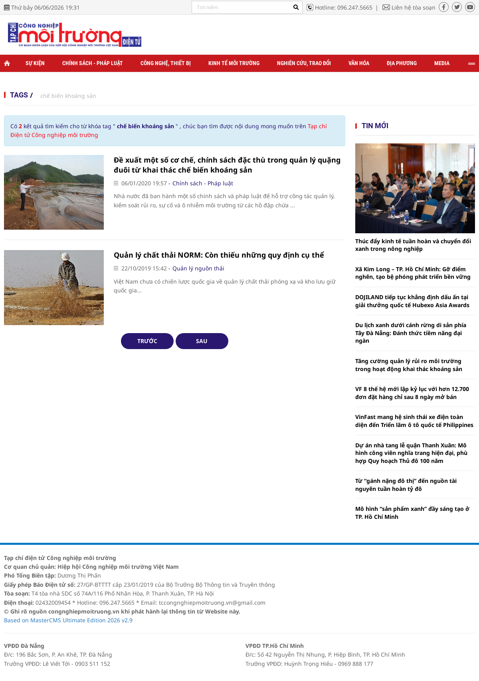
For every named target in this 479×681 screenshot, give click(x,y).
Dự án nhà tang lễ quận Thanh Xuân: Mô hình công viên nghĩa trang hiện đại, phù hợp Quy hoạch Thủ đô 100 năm (411, 453)
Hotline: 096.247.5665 (343, 7)
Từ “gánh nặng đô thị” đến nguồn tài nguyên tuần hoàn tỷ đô (406, 484)
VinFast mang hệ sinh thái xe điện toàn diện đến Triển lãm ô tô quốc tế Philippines (414, 421)
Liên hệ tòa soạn (413, 7)
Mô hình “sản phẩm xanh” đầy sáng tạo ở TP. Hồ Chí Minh (412, 512)
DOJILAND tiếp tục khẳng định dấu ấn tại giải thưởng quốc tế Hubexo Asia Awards (412, 301)
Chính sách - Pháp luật (92, 63)
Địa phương (402, 63)
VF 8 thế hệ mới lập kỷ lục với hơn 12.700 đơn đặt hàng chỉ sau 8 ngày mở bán (412, 393)
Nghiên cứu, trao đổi (304, 63)
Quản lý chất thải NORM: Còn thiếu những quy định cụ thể (219, 255)
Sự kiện (35, 63)
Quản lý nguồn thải (198, 268)
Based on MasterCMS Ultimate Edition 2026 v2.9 (68, 620)
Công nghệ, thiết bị (166, 63)
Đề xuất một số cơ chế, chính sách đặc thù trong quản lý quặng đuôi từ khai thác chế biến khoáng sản (227, 165)
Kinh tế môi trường (233, 63)
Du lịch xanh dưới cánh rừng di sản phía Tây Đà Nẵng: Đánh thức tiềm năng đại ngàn (410, 332)
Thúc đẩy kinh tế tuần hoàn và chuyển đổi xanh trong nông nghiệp (413, 245)
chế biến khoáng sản (68, 95)
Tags (19, 95)
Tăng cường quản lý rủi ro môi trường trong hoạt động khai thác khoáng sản (408, 365)
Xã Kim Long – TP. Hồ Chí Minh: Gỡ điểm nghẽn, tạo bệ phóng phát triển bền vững (413, 273)
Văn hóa (358, 63)
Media (441, 63)
